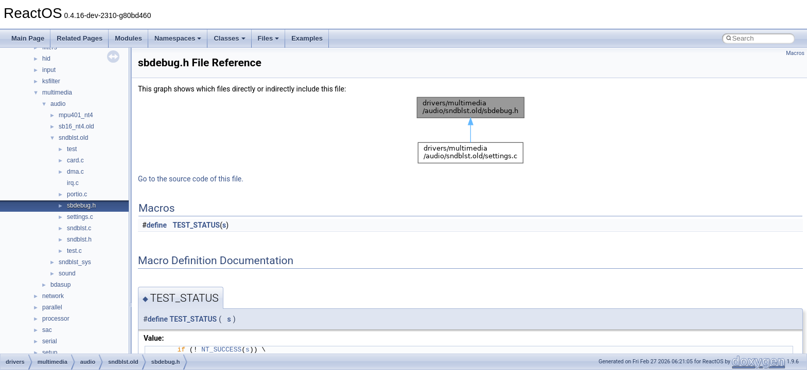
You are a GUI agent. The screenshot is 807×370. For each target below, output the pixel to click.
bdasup (60, 284)
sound (67, 273)
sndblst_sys (75, 262)
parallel (52, 307)
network (53, 296)
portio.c (77, 194)
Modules (128, 38)
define (157, 225)
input (49, 69)
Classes (229, 38)
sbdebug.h (81, 205)
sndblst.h (79, 239)
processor (55, 318)
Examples (307, 38)
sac (47, 330)
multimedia (57, 92)
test (72, 149)
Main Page (27, 38)
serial (49, 341)
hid (46, 58)
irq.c (73, 183)
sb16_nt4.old (76, 126)
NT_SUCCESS (221, 349)
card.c (75, 160)
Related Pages (79, 38)
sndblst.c (79, 228)
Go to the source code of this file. (190, 179)
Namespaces (178, 38)
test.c (74, 250)
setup (49, 352)
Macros (795, 53)
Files (268, 38)
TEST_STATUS (196, 225)
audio (57, 103)
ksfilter (51, 81)
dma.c (75, 171)
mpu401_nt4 (76, 115)
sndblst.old (73, 137)
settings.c (80, 216)
